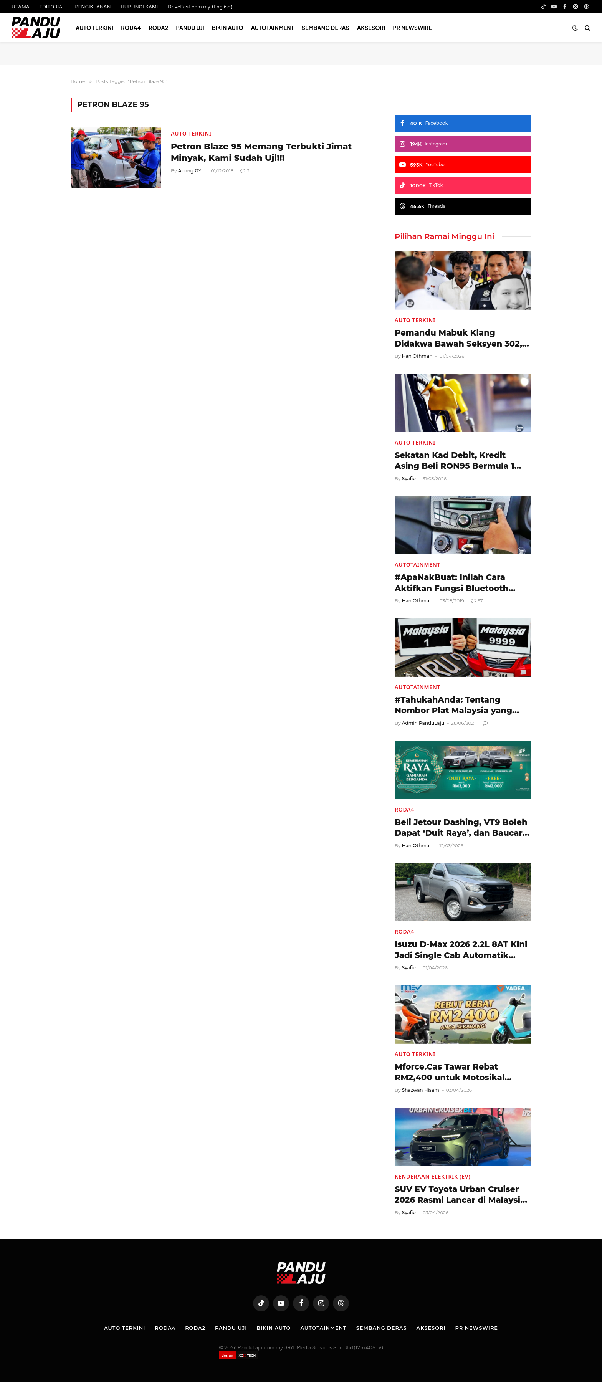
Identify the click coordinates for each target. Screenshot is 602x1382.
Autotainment (272, 27)
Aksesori (371, 27)
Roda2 (158, 27)
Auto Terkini (94, 27)
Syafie (409, 478)
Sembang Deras (325, 27)
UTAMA (21, 6)
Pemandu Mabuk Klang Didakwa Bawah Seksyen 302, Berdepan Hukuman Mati (458, 338)
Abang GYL (191, 171)
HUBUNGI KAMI (139, 6)
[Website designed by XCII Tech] (238, 1355)
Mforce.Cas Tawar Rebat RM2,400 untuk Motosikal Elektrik (449, 1072)
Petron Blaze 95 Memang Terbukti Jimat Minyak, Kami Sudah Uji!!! (261, 152)
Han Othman (417, 356)
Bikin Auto (227, 27)
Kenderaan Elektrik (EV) (433, 1176)
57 (477, 600)
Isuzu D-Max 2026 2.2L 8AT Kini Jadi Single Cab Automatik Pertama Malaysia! (461, 950)
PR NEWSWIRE (412, 27)
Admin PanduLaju (423, 723)
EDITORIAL (52, 6)
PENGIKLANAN (93, 6)
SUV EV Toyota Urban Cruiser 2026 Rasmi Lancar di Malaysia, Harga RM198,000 (461, 1195)
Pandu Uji (190, 27)
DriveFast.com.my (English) (200, 6)
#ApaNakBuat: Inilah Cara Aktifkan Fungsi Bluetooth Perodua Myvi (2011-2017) (451, 583)
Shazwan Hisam (420, 1090)
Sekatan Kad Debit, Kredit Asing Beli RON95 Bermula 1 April (454, 461)
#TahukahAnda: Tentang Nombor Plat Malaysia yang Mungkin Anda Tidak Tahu (453, 705)
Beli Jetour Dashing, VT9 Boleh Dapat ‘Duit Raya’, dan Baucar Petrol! (461, 828)
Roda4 (131, 27)
